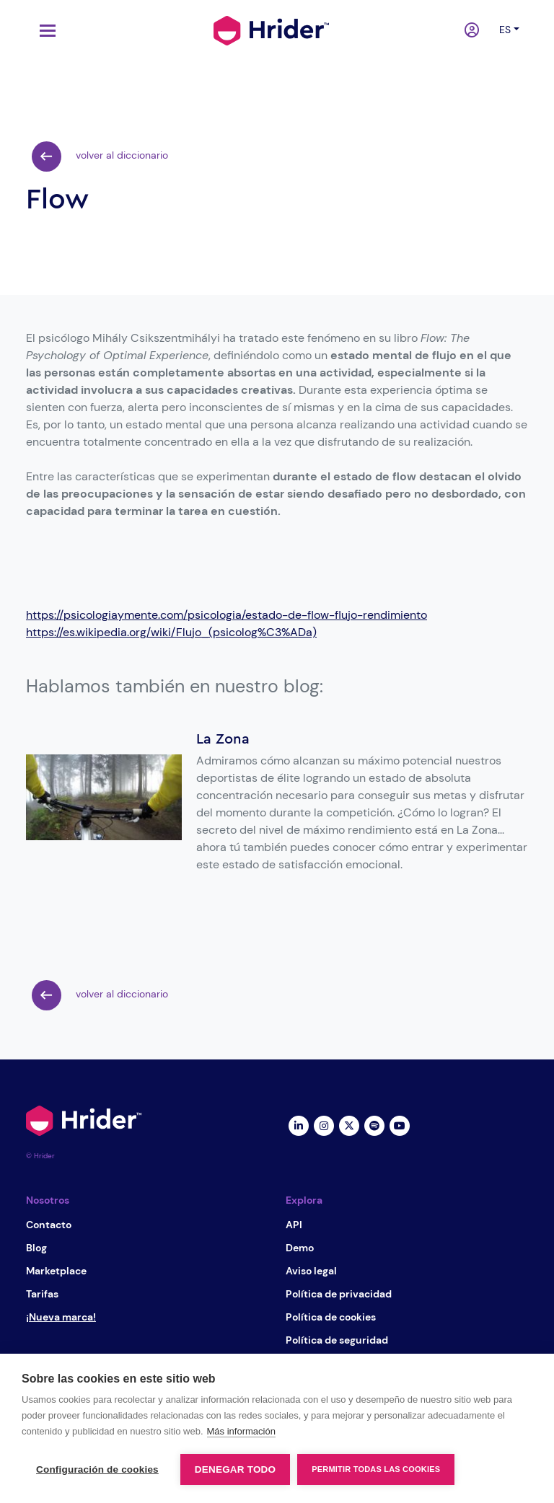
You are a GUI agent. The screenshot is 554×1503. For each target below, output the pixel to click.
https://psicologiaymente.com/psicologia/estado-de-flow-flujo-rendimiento (226, 614)
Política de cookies (331, 1316)
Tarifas (42, 1293)
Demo (300, 1247)
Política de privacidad (339, 1293)
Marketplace (56, 1270)
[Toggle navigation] (44, 31)
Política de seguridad (337, 1340)
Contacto (48, 1224)
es (505, 29)
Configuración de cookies (97, 1469)
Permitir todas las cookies (376, 1469)
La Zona (223, 739)
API (294, 1224)
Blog (36, 1247)
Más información (241, 1431)
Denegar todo (235, 1469)
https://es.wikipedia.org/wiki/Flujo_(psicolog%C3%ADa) (171, 632)
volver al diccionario (100, 156)
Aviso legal (311, 1270)
